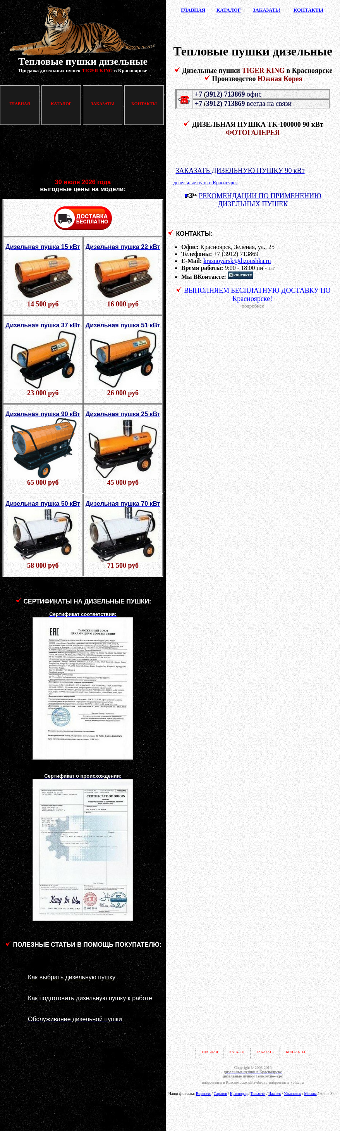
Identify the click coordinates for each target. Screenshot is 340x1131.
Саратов (220, 1093)
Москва (310, 1093)
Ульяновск (292, 1093)
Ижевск (274, 1093)
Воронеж (203, 1093)
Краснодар (238, 1093)
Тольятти (258, 1093)
